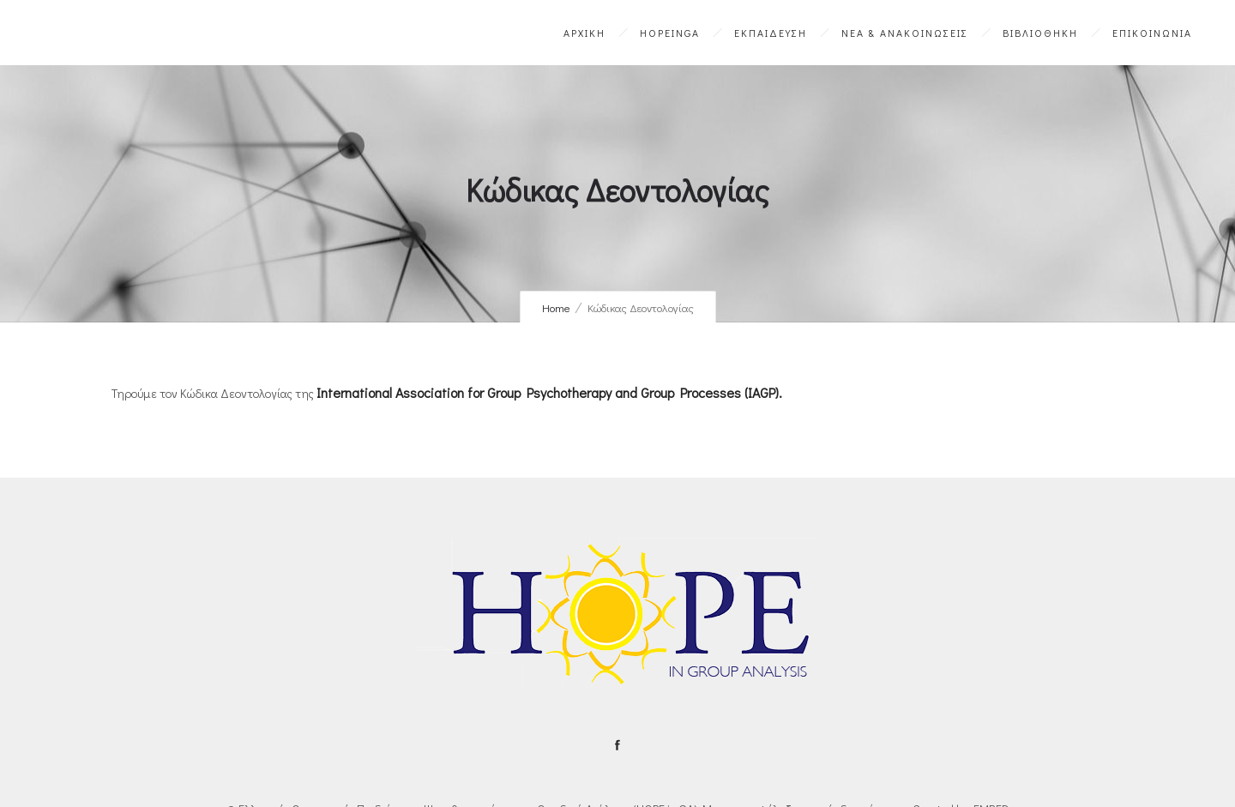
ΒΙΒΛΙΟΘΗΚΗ (1040, 32)
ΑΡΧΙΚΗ (584, 32)
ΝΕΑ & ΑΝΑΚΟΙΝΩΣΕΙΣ (904, 32)
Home (556, 307)
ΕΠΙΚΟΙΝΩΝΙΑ (1152, 32)
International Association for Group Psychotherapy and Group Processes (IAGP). (549, 392)
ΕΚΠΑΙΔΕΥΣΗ (770, 32)
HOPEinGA (670, 32)
